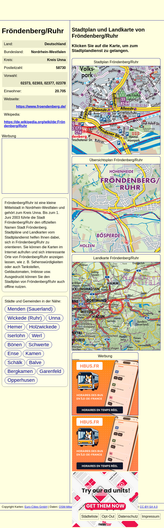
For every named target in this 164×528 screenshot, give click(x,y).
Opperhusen (21, 380)
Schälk (15, 362)
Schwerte (38, 344)
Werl (37, 335)
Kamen (33, 353)
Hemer (15, 327)
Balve (35, 362)
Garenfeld (50, 371)
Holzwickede (43, 327)
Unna (54, 318)
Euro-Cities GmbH (36, 506)
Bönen (15, 344)
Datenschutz (128, 516)
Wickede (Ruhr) (25, 318)
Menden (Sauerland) (30, 309)
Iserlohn (16, 335)
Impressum (150, 516)
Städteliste (89, 516)
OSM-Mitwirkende (70, 506)
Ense (13, 353)
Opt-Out (108, 516)
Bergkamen (20, 371)
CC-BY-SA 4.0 (149, 506)
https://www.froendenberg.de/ (41, 106)
